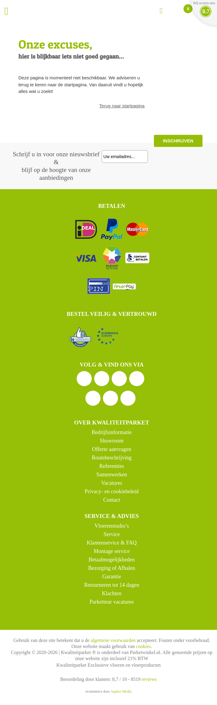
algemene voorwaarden (113, 640)
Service (112, 534)
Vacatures (111, 483)
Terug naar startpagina (122, 105)
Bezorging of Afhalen (111, 568)
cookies (143, 646)
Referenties (111, 466)
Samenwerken (111, 475)
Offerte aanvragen (111, 449)
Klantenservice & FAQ (112, 543)
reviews (149, 679)
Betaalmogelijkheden (111, 560)
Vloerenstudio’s (111, 526)
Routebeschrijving (112, 458)
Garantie (111, 576)
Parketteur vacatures (112, 602)
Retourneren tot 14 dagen (111, 585)
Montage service (111, 551)
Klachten (111, 593)
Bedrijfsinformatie (111, 432)
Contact (111, 500)
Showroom (111, 441)
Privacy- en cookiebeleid (112, 491)
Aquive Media (120, 691)
